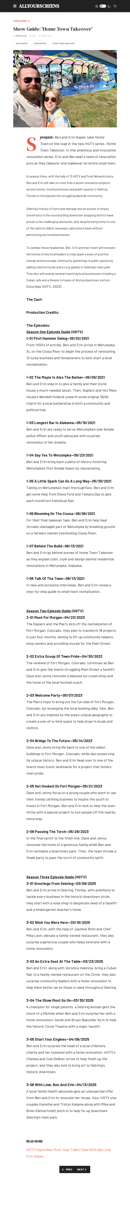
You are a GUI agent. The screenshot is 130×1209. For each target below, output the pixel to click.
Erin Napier (40, 43)
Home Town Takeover (63, 43)
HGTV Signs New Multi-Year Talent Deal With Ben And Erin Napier (68, 1152)
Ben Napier (21, 43)
